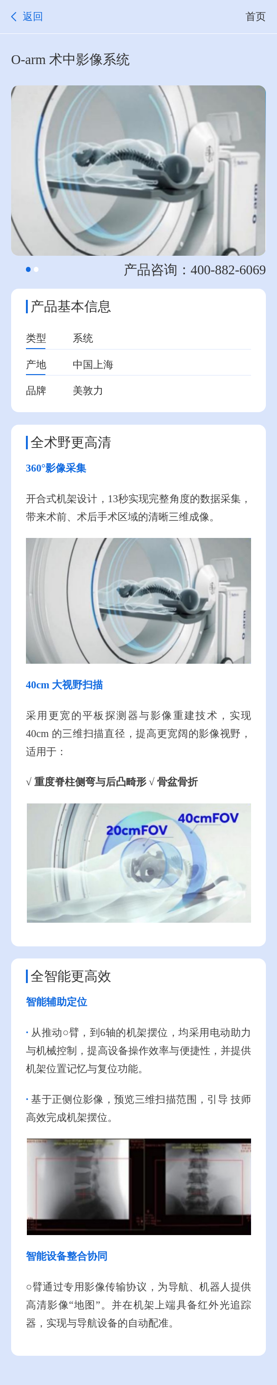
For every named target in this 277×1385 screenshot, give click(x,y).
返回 (33, 16)
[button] (28, 269)
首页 (256, 16)
